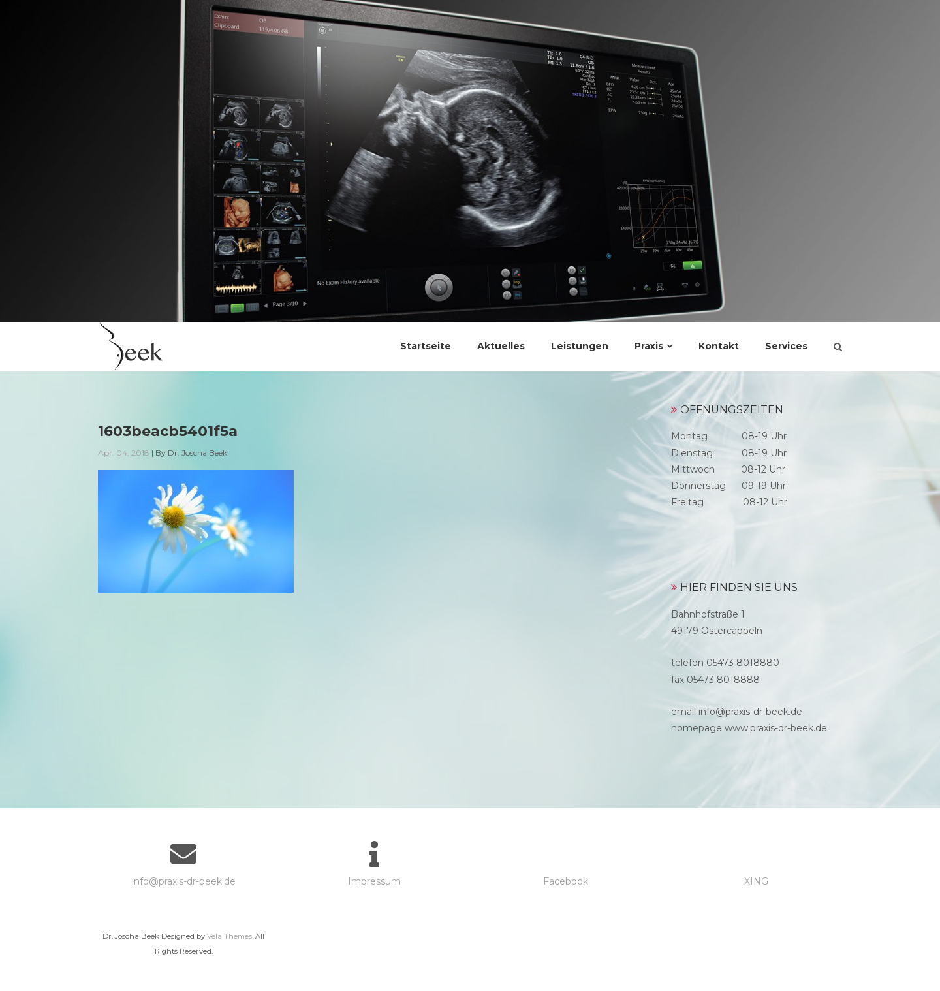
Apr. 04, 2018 (123, 453)
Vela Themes (229, 936)
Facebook (565, 881)
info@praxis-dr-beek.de (184, 881)
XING (756, 881)
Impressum (374, 881)
